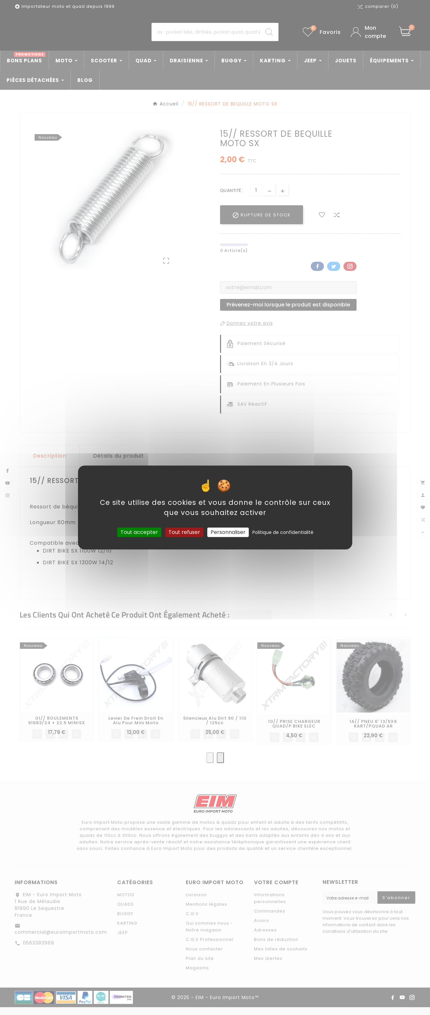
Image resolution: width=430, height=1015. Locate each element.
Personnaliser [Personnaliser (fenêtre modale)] (228, 532)
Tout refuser (184, 532)
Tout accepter (139, 532)
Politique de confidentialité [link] (282, 532)
